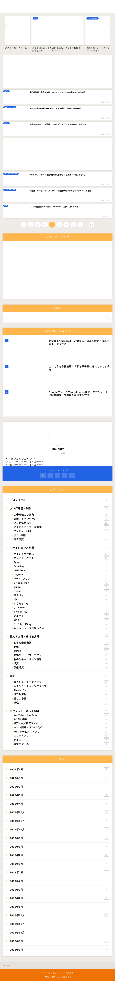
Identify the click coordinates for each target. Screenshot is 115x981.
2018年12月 (59, 915)
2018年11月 (59, 923)
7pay (61, 562)
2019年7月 (59, 855)
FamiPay (61, 566)
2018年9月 (59, 940)
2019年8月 (59, 846)
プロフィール (59, 499)
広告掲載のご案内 (61, 514)
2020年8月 (59, 777)
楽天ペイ (61, 595)
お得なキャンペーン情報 (61, 659)
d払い (61, 599)
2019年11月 (59, 820)
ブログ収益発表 (61, 523)
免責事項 (69, 973)
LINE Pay (61, 570)
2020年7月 (59, 786)
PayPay (61, 574)
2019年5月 (59, 872)
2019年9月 (59, 837)
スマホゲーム (61, 744)
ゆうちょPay (61, 603)
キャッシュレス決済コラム (61, 628)
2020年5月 (59, 795)
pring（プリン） (61, 578)
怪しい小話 (61, 698)
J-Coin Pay (61, 612)
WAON (61, 620)
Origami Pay (61, 583)
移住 (61, 702)
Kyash (61, 591)
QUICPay (61, 607)
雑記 (59, 675)
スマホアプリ (61, 736)
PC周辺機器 (61, 719)
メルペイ (61, 616)
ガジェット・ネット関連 (59, 710)
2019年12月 (59, 812)
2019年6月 (59, 863)
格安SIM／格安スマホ (61, 723)
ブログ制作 (61, 535)
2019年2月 (59, 898)
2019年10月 (59, 829)
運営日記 (61, 539)
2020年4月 (59, 803)
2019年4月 (59, 880)
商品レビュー (61, 690)
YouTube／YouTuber (61, 715)
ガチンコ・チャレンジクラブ (61, 686)
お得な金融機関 (61, 643)
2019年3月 (59, 889)
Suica (61, 587)
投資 (61, 663)
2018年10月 (59, 932)
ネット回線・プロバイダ (61, 727)
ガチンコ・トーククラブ (61, 682)
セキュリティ (61, 740)
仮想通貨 (61, 667)
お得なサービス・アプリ (61, 655)
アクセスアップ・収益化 (61, 527)
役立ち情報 (61, 694)
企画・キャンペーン (61, 519)
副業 (61, 647)
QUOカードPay (61, 624)
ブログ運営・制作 (59, 508)
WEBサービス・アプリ (61, 731)
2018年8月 (59, 949)
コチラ (37, 461)
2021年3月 (59, 769)
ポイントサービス (61, 554)
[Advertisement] (57, 71)
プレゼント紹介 (61, 531)
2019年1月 (59, 906)
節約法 (61, 651)
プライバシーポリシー (51, 973)
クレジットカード (61, 558)
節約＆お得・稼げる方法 (59, 636)
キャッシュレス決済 (59, 547)
